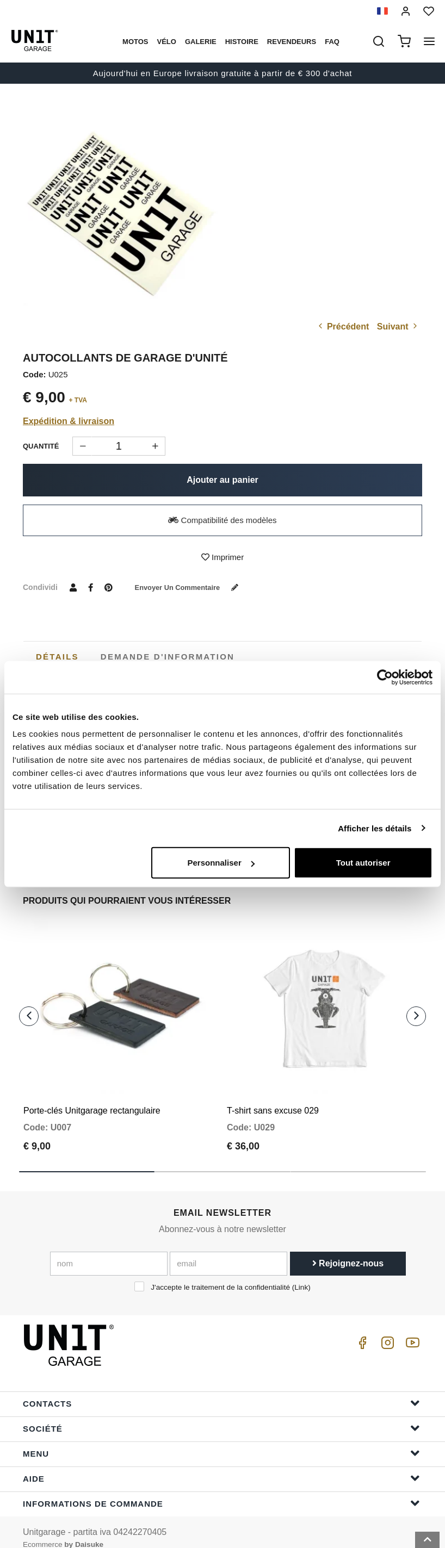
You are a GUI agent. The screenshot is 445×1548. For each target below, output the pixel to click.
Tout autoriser (363, 862)
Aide (221, 1465)
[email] (228, 1251)
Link (301, 1274)
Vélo (166, 42)
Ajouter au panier (222, 479)
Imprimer (222, 557)
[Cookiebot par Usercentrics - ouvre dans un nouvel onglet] (384, 677)
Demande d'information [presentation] (167, 656)
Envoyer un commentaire (193, 587)
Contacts (221, 1390)
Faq (332, 42)
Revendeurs (291, 42)
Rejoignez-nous (348, 1250)
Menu (221, 1440)
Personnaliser (221, 862)
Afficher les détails (374, 827)
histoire (241, 42)
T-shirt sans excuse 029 (273, 1098)
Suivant (398, 326)
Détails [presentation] (57, 656)
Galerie (201, 42)
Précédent (342, 326)
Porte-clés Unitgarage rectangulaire (91, 1098)
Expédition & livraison (68, 421)
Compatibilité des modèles (222, 520)
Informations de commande (221, 1490)
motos (135, 42)
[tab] (57, 657)
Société (221, 1415)
